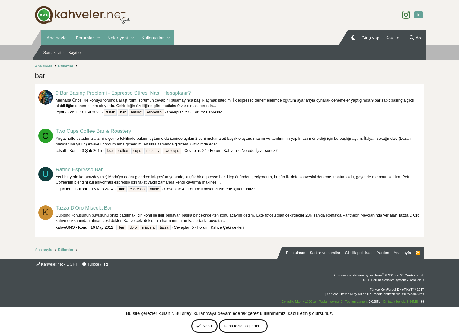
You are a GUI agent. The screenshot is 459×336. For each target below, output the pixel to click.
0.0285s (374, 301)
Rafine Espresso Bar (79, 169)
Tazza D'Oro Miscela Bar (84, 208)
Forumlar (85, 37)
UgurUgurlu (66, 189)
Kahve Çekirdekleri (227, 227)
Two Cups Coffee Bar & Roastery (93, 131)
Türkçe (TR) (95, 264)
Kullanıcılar (153, 37)
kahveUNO (65, 227)
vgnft (60, 112)
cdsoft (61, 150)
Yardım (383, 252)
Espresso (214, 112)
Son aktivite (53, 52)
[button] (98, 37)
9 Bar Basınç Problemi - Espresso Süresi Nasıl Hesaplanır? (123, 93)
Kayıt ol (75, 52)
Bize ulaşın (295, 252)
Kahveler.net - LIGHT (57, 264)
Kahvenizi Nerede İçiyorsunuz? (251, 150)
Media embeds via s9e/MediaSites (399, 294)
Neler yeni (117, 37)
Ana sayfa (57, 37)
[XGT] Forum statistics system (393, 280)
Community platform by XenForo (379, 275)
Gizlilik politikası (359, 252)
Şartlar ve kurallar (325, 252)
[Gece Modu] (353, 37)
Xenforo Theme (349, 294)
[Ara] (416, 37)
